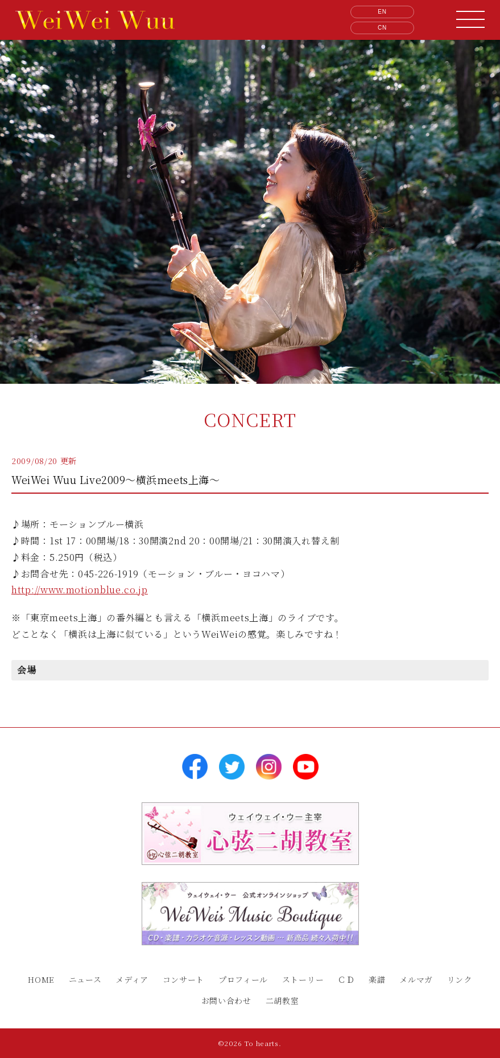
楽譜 (377, 979)
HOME (41, 979)
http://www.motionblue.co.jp (79, 589)
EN (382, 12)
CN (382, 27)
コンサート (184, 979)
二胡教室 (282, 1000)
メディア (131, 979)
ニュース (85, 979)
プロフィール (243, 979)
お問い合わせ (226, 1000)
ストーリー (303, 979)
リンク (459, 979)
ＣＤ (346, 979)
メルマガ (416, 979)
